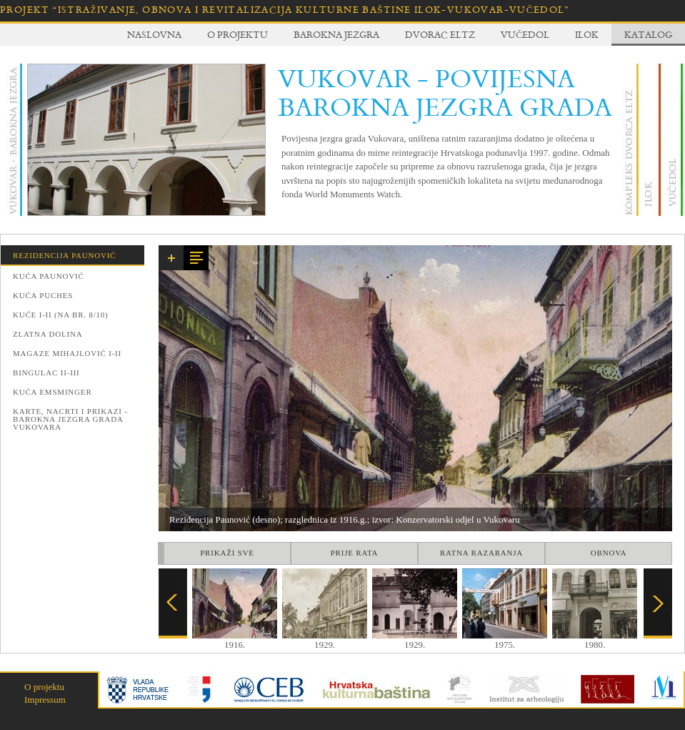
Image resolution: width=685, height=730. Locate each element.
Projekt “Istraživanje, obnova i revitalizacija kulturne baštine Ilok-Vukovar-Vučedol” (284, 9)
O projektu (237, 34)
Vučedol (525, 34)
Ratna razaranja (481, 552)
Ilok (587, 34)
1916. (234, 640)
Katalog (648, 34)
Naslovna (154, 34)
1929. (324, 640)
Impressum (45, 699)
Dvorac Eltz (440, 34)
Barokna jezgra (336, 34)
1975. (504, 640)
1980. (594, 640)
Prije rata (355, 552)
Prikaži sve (227, 552)
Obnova (608, 552)
